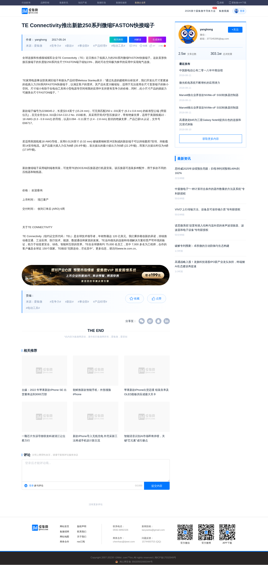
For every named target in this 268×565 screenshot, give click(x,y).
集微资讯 (66, 2)
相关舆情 (118, 39)
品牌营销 (47, 2)
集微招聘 (64, 531)
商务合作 (64, 541)
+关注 (235, 29)
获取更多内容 (210, 138)
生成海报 (157, 39)
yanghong (41, 39)
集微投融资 (122, 2)
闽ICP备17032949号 (165, 557)
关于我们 (81, 536)
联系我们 (81, 531)
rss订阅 (81, 541)
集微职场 (104, 2)
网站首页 (64, 526)
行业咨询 (28, 2)
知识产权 (85, 2)
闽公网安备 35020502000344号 (136, 561)
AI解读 (137, 39)
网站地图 (64, 536)
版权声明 (81, 526)
